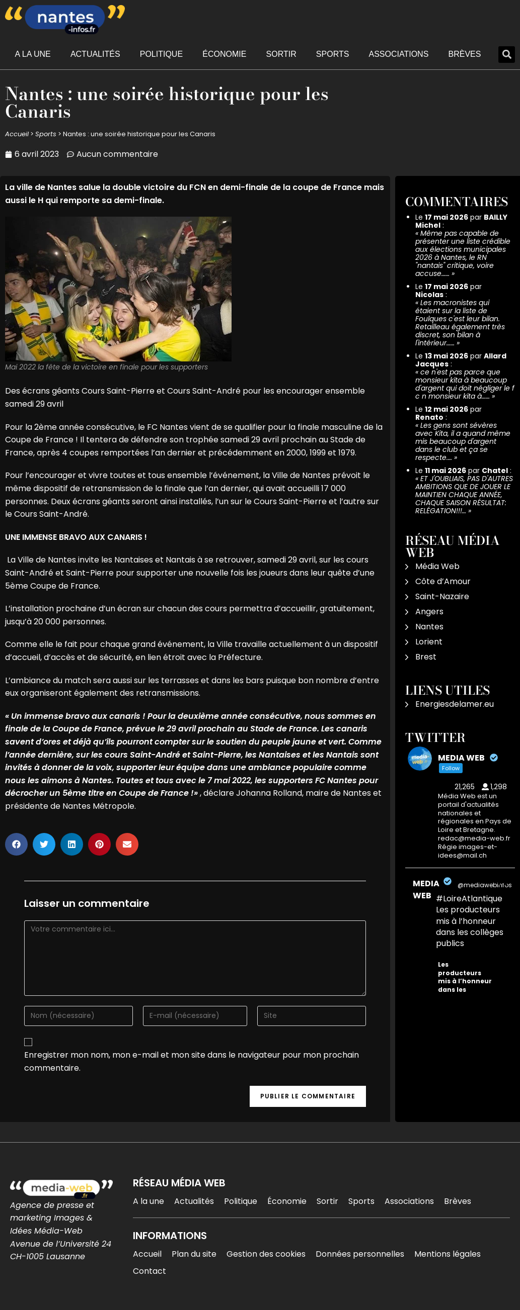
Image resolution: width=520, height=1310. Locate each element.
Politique (161, 54)
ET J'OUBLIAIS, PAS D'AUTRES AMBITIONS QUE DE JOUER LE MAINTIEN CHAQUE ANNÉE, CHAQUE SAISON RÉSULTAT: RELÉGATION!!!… (464, 495)
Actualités (95, 54)
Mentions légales (447, 1254)
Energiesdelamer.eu (454, 704)
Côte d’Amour (443, 581)
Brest (425, 657)
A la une (33, 54)
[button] (506, 54)
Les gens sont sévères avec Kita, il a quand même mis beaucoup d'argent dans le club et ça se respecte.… (462, 441)
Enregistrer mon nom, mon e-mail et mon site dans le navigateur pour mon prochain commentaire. (191, 1061)
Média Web (437, 566)
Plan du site (194, 1254)
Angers (429, 611)
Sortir (281, 54)
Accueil (17, 134)
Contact (149, 1271)
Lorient (428, 641)
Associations (399, 54)
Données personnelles (360, 1254)
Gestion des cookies (266, 1254)
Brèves (465, 54)
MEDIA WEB (426, 889)
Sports (332, 54)
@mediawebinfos (485, 885)
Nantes (429, 626)
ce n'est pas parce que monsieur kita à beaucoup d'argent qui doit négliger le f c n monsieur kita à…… (464, 384)
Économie (224, 54)
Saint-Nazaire (442, 596)
